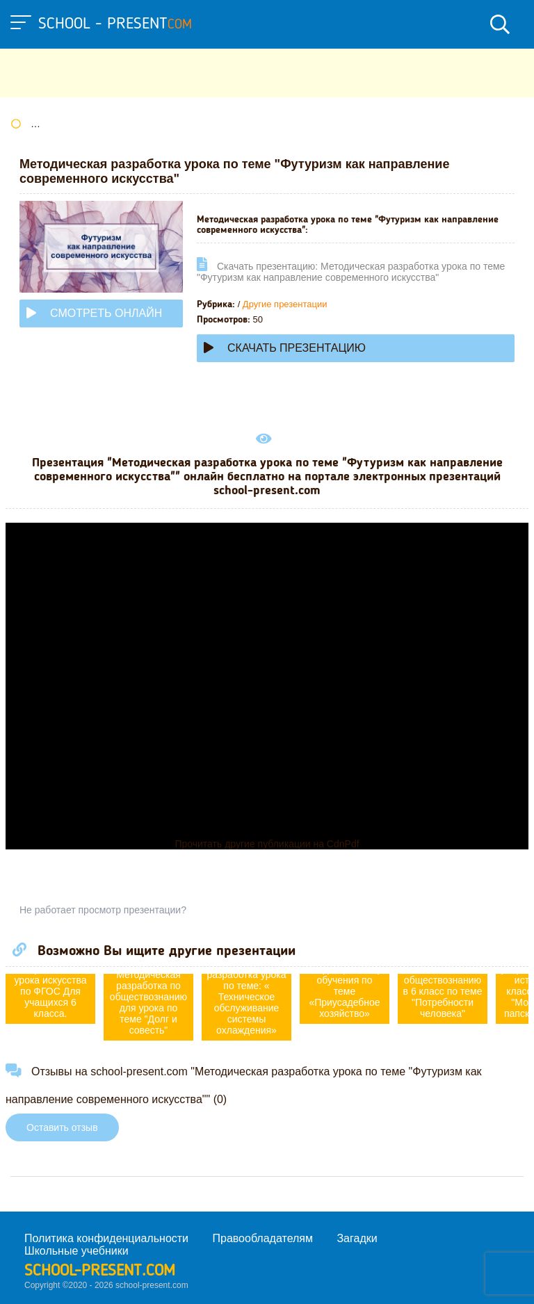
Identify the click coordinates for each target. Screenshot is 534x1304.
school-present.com (99, 1271)
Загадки (357, 1238)
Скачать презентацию (285, 348)
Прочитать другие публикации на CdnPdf (267, 843)
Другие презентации (285, 304)
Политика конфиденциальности (106, 1238)
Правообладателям (263, 1238)
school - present (115, 24)
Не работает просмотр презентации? (102, 909)
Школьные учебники (76, 1251)
